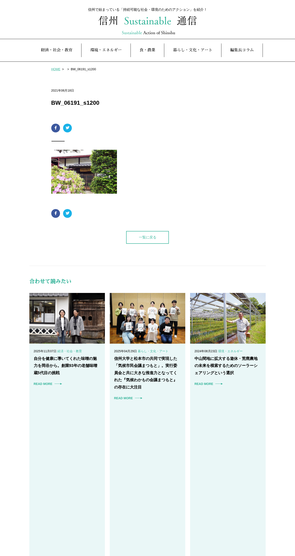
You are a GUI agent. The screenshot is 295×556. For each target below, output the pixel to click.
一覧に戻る (147, 239)
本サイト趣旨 (225, 536)
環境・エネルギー (106, 52)
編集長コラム (242, 52)
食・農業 (147, 52)
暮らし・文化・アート (192, 52)
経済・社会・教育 (56, 52)
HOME (55, 71)
